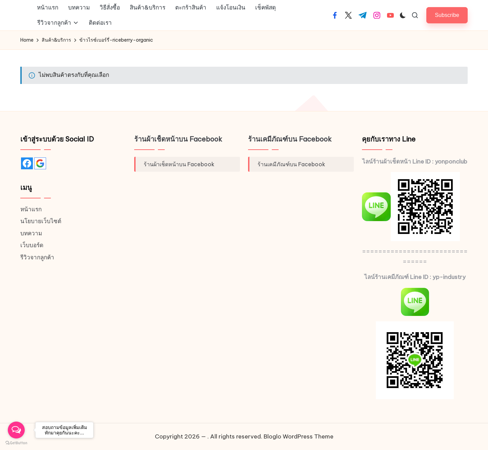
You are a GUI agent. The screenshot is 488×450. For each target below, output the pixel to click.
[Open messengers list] (16, 430)
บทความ (31, 233)
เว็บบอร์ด (31, 245)
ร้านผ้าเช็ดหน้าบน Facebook (178, 139)
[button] (447, 15)
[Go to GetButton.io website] (16, 443)
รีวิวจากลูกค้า (37, 257)
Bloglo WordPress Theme (298, 436)
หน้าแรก (31, 209)
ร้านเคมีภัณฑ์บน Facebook (290, 139)
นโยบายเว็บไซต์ (40, 221)
